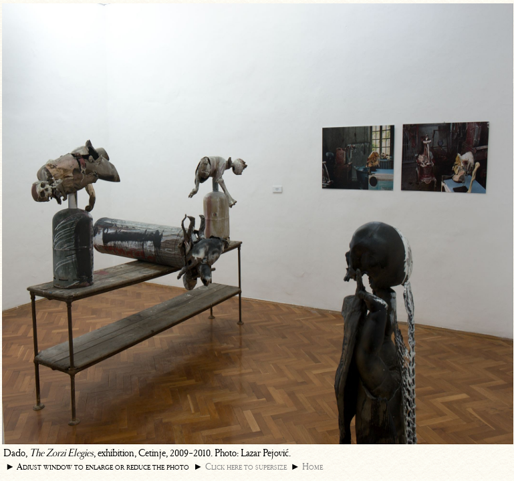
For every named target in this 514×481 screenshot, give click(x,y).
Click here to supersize (246, 466)
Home (312, 466)
